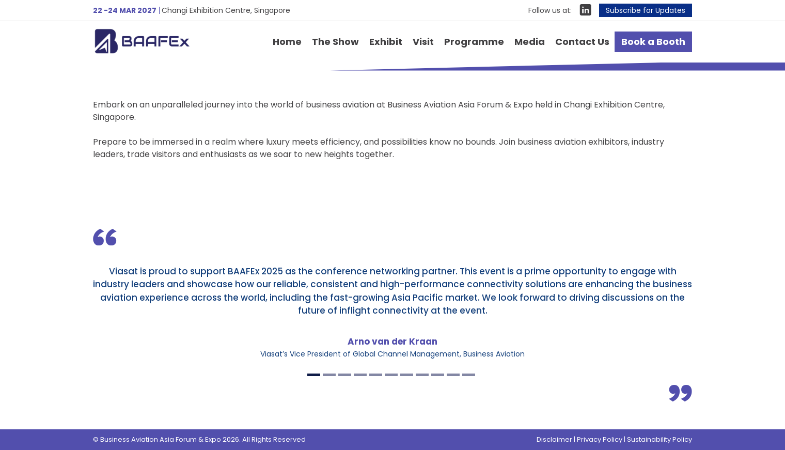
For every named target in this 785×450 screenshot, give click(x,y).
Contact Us (582, 41)
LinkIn (585, 9)
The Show (335, 41)
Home (287, 41)
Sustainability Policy (659, 439)
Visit (423, 41)
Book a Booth (653, 41)
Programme (474, 41)
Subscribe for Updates (645, 10)
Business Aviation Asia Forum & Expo (157, 41)
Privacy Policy (599, 439)
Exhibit (385, 41)
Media (529, 41)
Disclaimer (554, 439)
